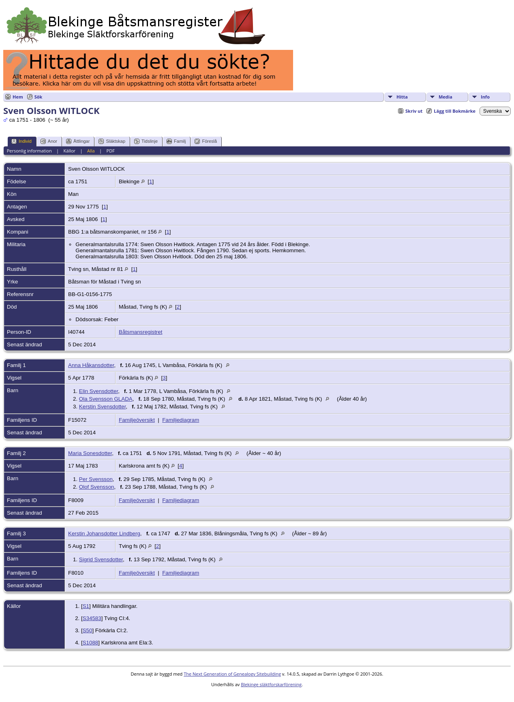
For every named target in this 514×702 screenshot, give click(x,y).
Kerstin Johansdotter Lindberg (104, 533)
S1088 (91, 643)
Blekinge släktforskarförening (271, 684)
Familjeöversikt (137, 420)
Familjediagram (180, 420)
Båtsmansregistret (140, 332)
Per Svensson (96, 479)
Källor (70, 151)
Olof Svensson (96, 487)
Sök (38, 97)
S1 (86, 606)
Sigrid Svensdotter (101, 559)
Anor (49, 141)
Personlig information (29, 151)
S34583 (92, 618)
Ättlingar (78, 141)
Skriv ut (413, 111)
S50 (87, 630)
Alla (91, 151)
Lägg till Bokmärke (454, 111)
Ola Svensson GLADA (106, 399)
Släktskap (112, 141)
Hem (18, 97)
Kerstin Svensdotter (102, 407)
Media (445, 97)
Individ (21, 141)
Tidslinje (146, 141)
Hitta (402, 97)
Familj (176, 141)
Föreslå (206, 141)
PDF (111, 151)
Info (485, 97)
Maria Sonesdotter (90, 453)
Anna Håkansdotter (91, 365)
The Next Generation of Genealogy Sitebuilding (232, 674)
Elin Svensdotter (98, 391)
